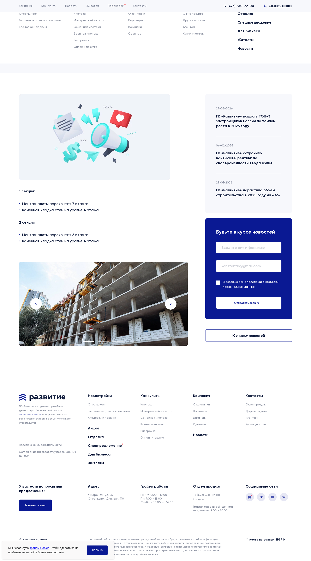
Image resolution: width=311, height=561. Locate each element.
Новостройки (92, 22)
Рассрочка (148, 431)
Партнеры (200, 411)
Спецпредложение (165, 22)
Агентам (252, 417)
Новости (71, 5)
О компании (201, 404)
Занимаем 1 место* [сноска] (30, 414)
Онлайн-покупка (152, 437)
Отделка (134, 22)
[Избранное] (284, 22)
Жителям (92, 5)
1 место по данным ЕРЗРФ (266, 534)
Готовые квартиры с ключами (109, 411)
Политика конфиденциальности (40, 444)
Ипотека (146, 404)
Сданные (199, 424)
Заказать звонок (280, 5)
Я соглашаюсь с (251, 284)
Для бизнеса (200, 22)
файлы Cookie (39, 548)
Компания (25, 5)
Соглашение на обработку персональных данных (47, 453)
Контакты (139, 5)
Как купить (48, 5)
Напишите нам (35, 507)
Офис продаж (255, 404)
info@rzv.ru (200, 499)
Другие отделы (257, 411)
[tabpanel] (103, 304)
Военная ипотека (152, 424)
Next (171, 304)
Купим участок (256, 424)
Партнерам (116, 5)
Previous (36, 304)
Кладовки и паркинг (102, 417)
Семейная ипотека (154, 417)
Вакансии (200, 417)
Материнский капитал (156, 411)
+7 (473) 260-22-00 (238, 6)
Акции (115, 22)
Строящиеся (97, 404)
